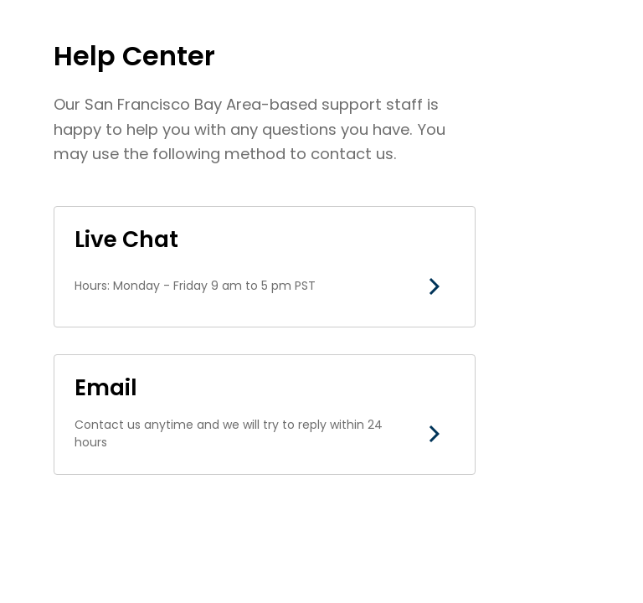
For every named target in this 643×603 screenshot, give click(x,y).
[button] (434, 286)
